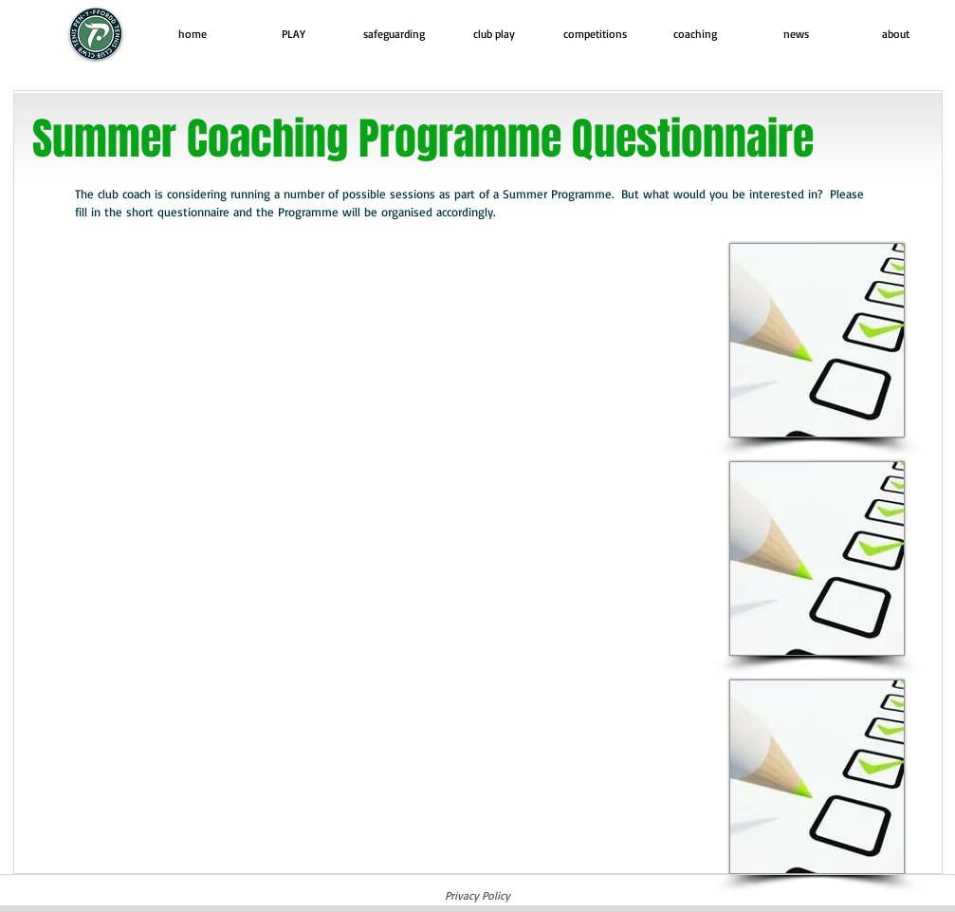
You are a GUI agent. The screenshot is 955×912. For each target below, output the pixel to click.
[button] (293, 33)
